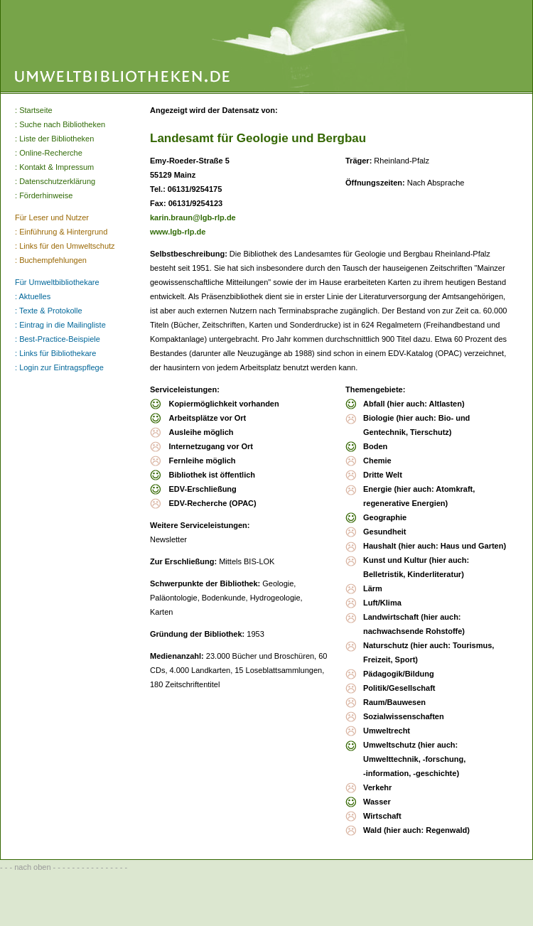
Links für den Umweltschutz (67, 246)
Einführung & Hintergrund (63, 231)
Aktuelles (35, 296)
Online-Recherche (50, 153)
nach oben (32, 867)
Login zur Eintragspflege (61, 367)
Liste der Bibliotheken (56, 138)
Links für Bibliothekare (57, 353)
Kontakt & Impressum (56, 167)
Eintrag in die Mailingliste (62, 325)
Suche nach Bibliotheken (62, 124)
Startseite (35, 110)
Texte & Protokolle (50, 310)
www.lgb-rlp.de (177, 231)
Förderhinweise (45, 195)
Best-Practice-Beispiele (59, 339)
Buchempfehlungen (53, 260)
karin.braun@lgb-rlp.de (193, 217)
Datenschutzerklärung (57, 181)
